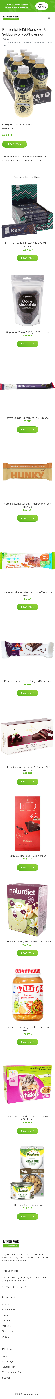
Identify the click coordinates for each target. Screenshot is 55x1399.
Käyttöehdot (8, 1366)
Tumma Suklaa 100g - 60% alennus (27, 855)
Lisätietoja (14, 144)
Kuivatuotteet (9, 1309)
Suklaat (29, 124)
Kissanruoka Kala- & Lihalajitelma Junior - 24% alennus (27, 1118)
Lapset (5, 1314)
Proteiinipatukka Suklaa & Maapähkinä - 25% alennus (27, 505)
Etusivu (5, 38)
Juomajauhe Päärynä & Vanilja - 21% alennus (27, 941)
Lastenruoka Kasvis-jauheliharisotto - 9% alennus (27, 1029)
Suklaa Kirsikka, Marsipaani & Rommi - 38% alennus (27, 769)
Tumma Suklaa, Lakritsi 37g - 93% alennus (27, 417)
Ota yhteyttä (8, 1361)
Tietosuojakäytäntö (12, 1372)
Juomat (6, 1304)
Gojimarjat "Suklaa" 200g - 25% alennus (27, 332)
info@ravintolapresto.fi (14, 1287)
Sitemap (6, 1377)
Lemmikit (6, 1320)
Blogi (4, 1355)
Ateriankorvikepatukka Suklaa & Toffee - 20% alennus (27, 594)
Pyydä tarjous (42, 5)
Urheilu (5, 1336)
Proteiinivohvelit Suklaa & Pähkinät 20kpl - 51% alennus (27, 245)
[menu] (49, 17)
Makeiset (20, 124)
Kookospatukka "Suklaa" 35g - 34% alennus (27, 681)
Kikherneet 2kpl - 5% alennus (27, 1204)
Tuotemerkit (8, 1331)
